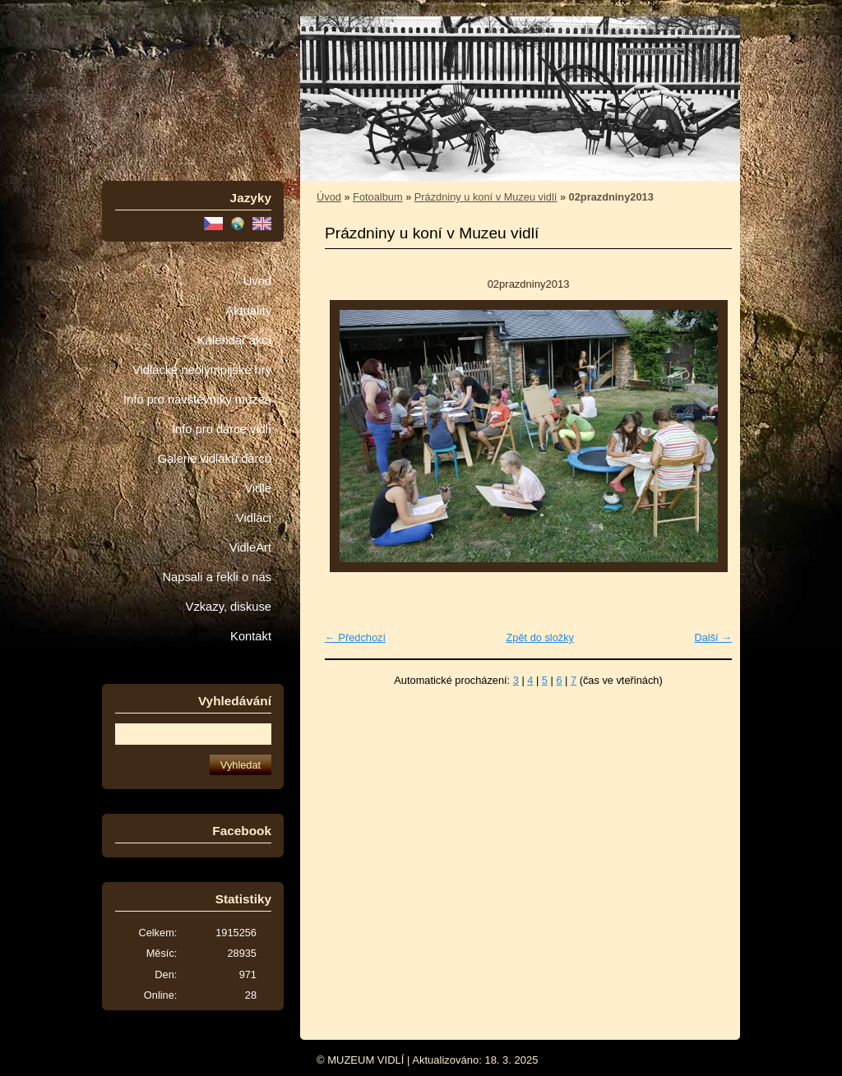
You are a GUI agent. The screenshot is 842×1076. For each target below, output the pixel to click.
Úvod (257, 281)
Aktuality (248, 310)
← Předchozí (355, 637)
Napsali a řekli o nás (216, 577)
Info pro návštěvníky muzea (197, 399)
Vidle (258, 488)
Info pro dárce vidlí (221, 429)
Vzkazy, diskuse (228, 606)
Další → (713, 637)
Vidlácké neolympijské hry (201, 369)
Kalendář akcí (234, 340)
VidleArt (250, 547)
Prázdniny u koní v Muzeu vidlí (485, 197)
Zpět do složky (540, 637)
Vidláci (253, 517)
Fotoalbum (377, 197)
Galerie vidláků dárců (214, 458)
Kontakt (250, 636)
